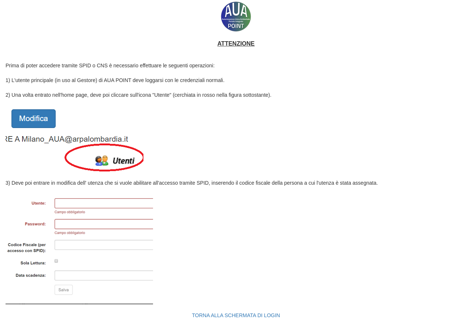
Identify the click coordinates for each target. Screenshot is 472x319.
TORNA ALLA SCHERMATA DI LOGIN (236, 315)
